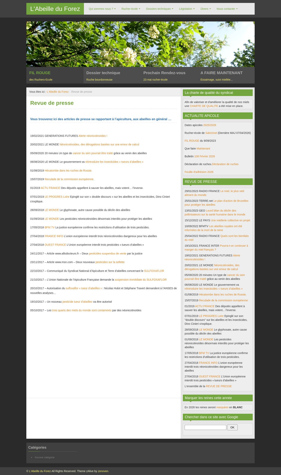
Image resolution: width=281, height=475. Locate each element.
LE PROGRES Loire (57, 196)
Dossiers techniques (158, 8)
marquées (222, 407)
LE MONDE (52, 210)
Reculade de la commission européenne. (69, 179)
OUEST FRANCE (55, 244)
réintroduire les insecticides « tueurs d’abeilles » (114, 161)
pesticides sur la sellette (110, 262)
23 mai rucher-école (155, 79)
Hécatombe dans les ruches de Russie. (68, 170)
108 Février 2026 (204, 156)
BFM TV (50, 227)
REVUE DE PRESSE (219, 386)
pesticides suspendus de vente (107, 253)
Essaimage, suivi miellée (215, 79)
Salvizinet (211, 132)
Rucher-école (130, 8)
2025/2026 (209, 125)
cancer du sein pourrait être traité (93, 153)
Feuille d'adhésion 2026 (199, 171)
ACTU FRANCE (50, 187)
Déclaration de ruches (225, 164)
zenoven (103, 471)
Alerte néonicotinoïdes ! (93, 135)
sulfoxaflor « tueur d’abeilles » (84, 288)
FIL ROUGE (192, 140)
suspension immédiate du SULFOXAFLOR (141, 279)
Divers (204, 8)
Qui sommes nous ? (101, 8)
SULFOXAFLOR (154, 270)
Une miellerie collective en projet (230, 220)
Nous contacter (226, 8)
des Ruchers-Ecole (40, 79)
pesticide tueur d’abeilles (77, 301)
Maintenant (203, 148)
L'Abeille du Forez (55, 8)
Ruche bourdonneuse (99, 79)
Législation (185, 8)
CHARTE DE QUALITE (204, 106)
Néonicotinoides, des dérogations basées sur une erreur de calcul (99, 144)
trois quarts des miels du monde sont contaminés (81, 310)
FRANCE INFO (54, 236)
